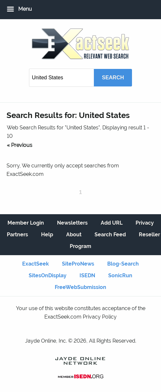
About (73, 234)
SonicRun (120, 275)
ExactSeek (35, 264)
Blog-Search (123, 264)
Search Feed (110, 234)
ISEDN (87, 275)
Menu (25, 9)
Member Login (25, 223)
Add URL (112, 223)
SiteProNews (78, 264)
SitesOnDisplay (47, 275)
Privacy (145, 223)
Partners (17, 234)
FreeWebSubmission (80, 287)
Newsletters (72, 223)
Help (47, 234)
